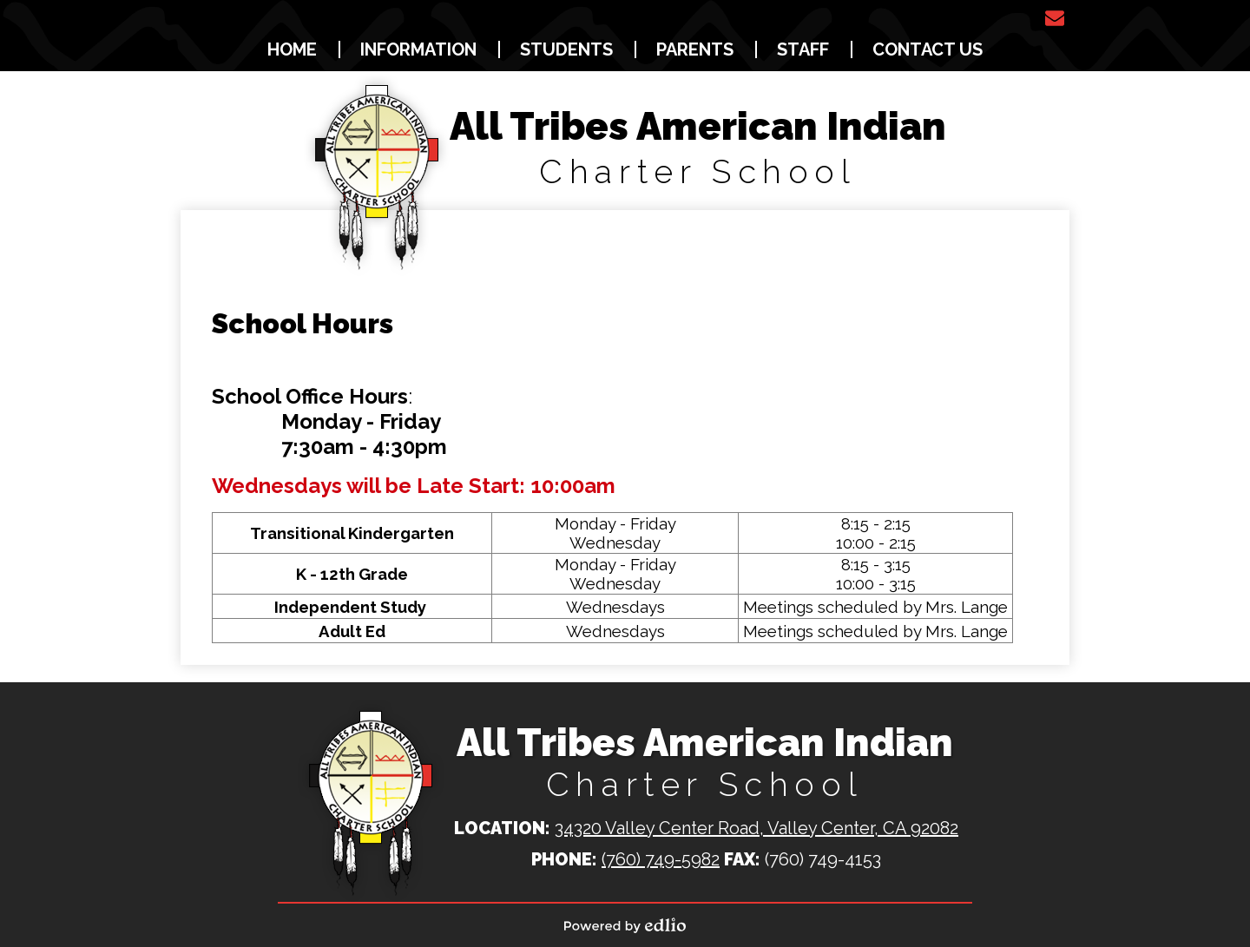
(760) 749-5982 (661, 859)
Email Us (1054, 18)
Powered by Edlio (625, 925)
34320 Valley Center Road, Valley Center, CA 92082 (756, 828)
